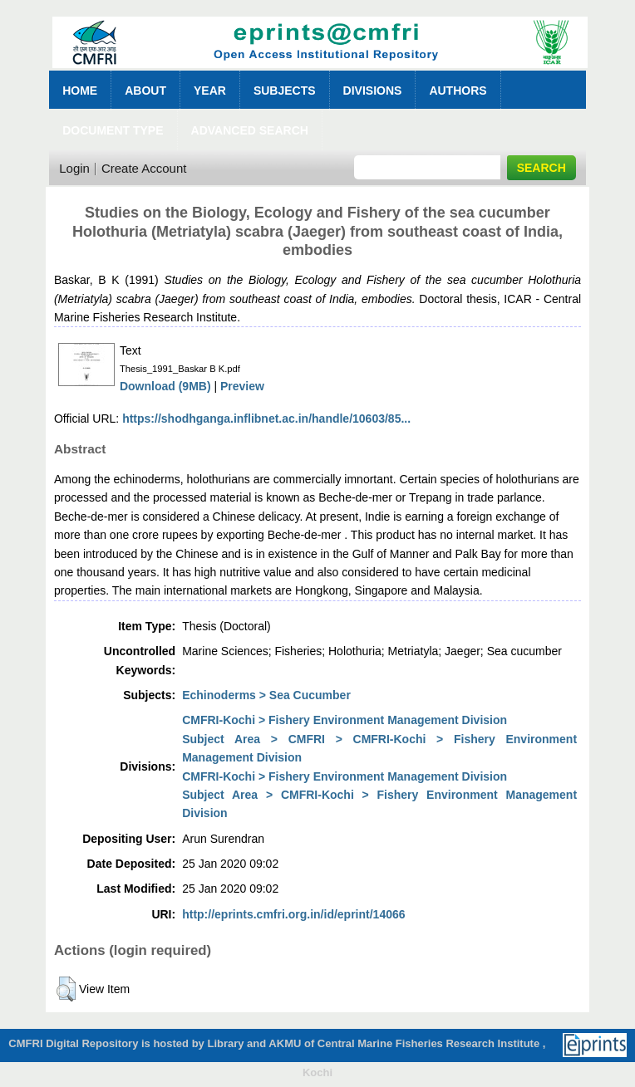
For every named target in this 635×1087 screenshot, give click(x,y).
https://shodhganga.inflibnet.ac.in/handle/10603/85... (266, 418)
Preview (242, 386)
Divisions (372, 90)
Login (74, 168)
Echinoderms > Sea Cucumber (266, 695)
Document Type (112, 130)
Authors (457, 90)
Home (79, 90)
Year (210, 90)
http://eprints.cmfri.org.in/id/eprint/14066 (293, 914)
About (145, 90)
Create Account (144, 168)
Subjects (285, 90)
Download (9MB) (165, 386)
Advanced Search (249, 130)
